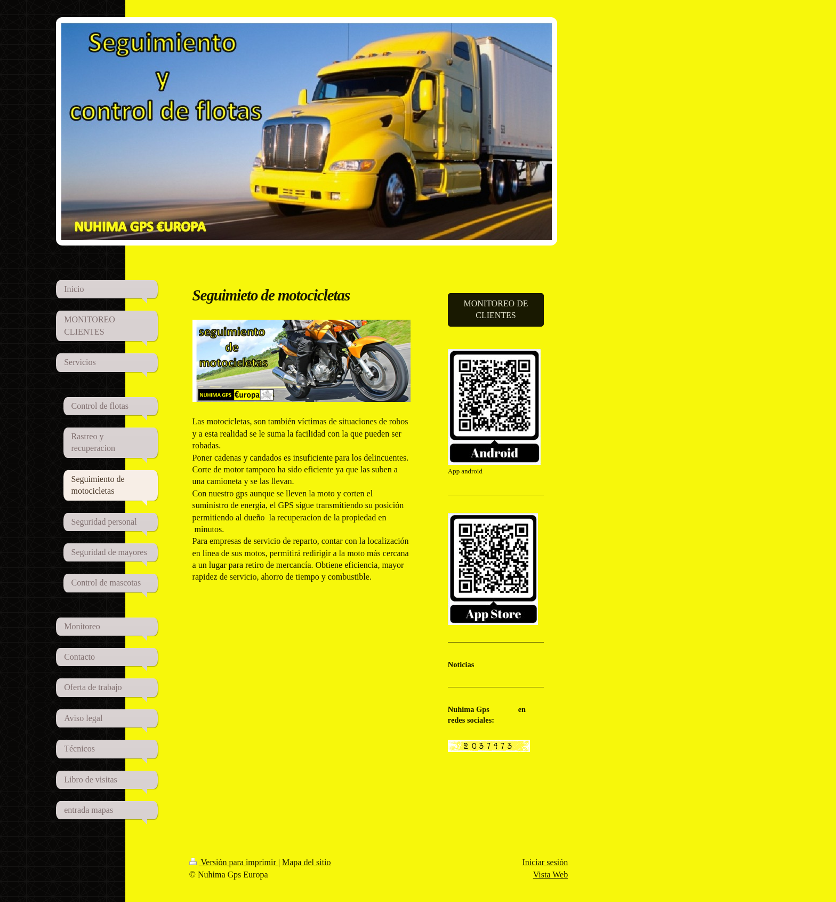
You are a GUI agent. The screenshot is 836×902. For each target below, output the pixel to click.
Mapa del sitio (306, 862)
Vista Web (550, 874)
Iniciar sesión (545, 862)
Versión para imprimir (233, 862)
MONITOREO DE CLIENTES (495, 309)
